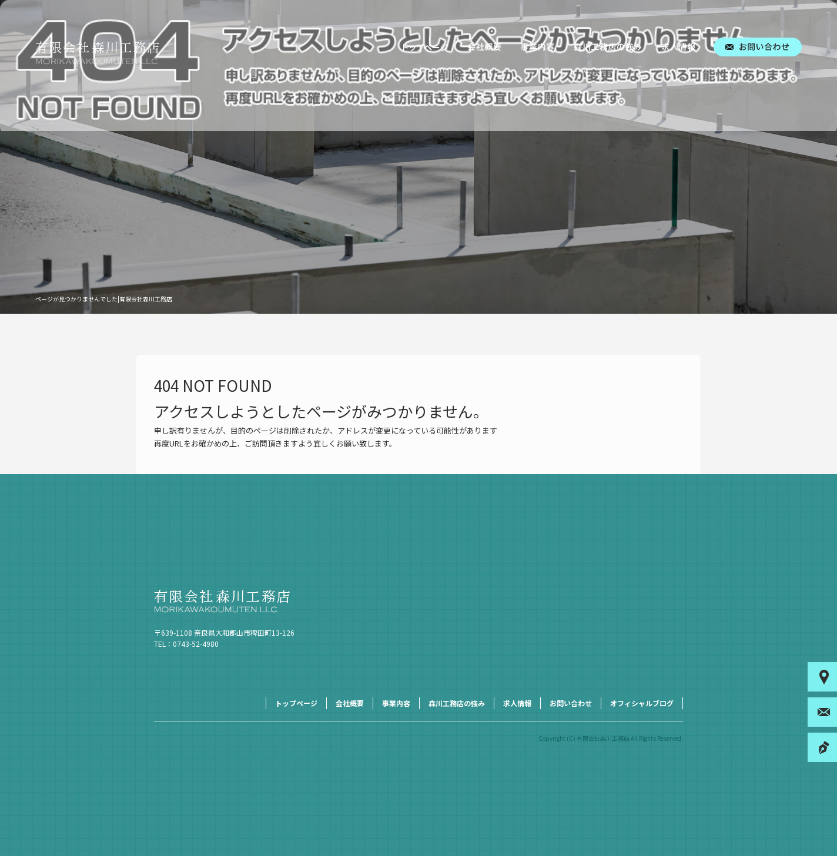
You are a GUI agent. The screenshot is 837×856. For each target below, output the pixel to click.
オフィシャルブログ (642, 703)
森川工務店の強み (608, 47)
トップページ (425, 47)
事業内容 (537, 47)
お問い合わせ (758, 47)
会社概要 (484, 47)
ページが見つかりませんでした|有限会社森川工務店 (103, 298)
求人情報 (678, 47)
